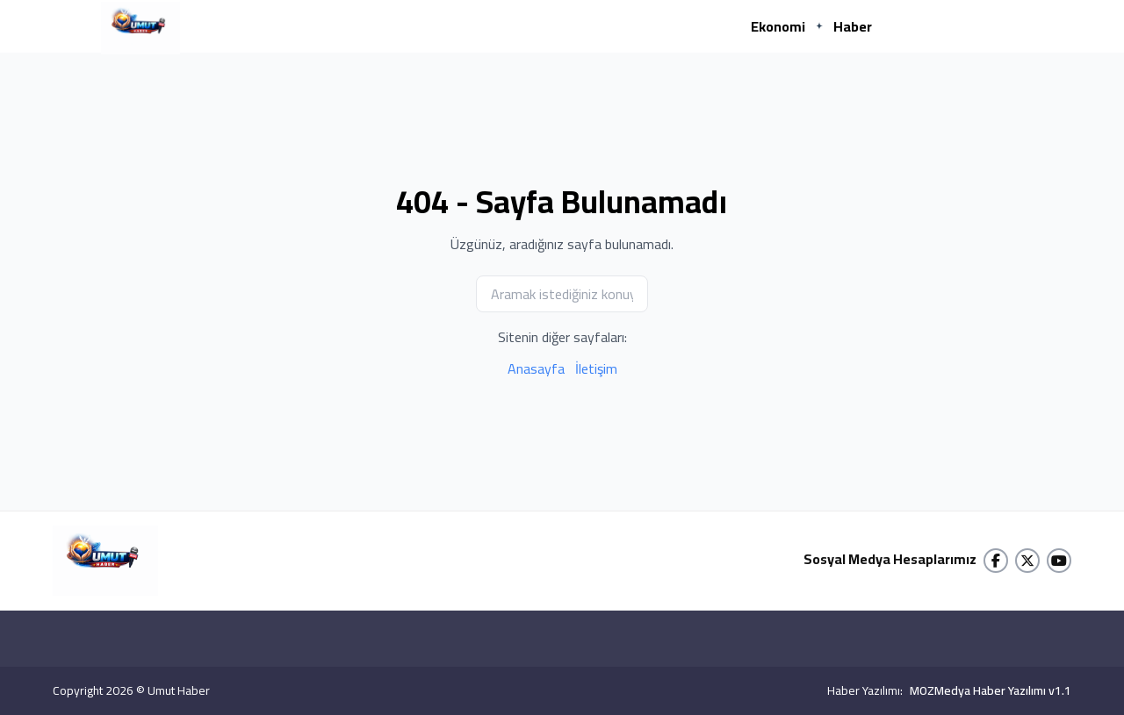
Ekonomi (778, 26)
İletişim (596, 368)
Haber (852, 26)
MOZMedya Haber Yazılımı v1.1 (990, 690)
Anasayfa (536, 368)
